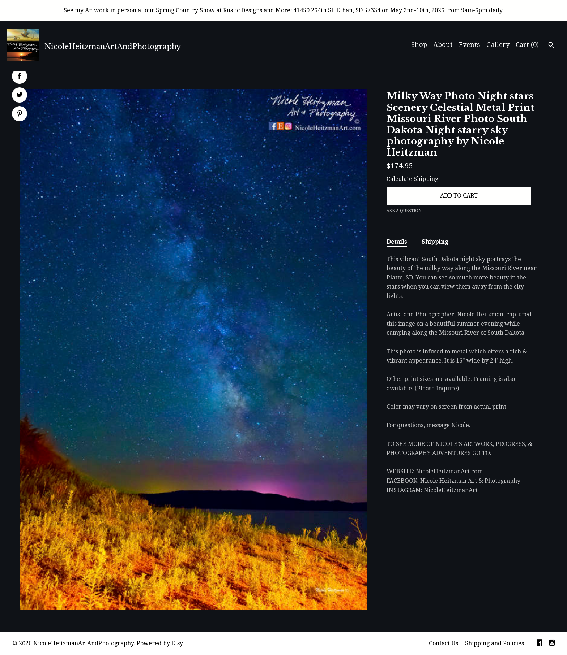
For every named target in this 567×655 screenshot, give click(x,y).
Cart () (527, 44)
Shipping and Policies (494, 643)
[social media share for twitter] (20, 95)
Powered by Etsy (160, 643)
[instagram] (552, 643)
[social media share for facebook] (19, 76)
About (443, 44)
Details (397, 241)
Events (469, 44)
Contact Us (443, 643)
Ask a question (404, 210)
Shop (419, 44)
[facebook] (539, 643)
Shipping (435, 241)
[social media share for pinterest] (20, 114)
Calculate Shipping (412, 178)
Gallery (498, 44)
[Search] (551, 46)
